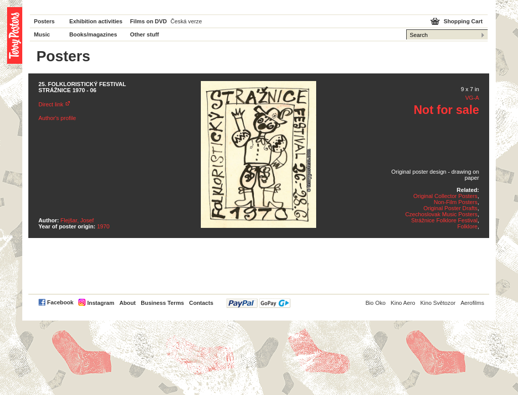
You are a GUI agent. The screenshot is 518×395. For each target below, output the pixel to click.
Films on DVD (148, 21)
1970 (103, 226)
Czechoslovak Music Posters (441, 214)
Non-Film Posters (455, 202)
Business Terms (162, 303)
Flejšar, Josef (77, 220)
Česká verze (186, 21)
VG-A (472, 98)
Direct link (50, 104)
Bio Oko (375, 303)
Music (42, 34)
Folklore (467, 226)
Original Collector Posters (445, 196)
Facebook (60, 302)
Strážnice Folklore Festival (444, 220)
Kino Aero (403, 303)
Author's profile (57, 118)
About (127, 303)
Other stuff (144, 34)
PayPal (258, 303)
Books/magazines (93, 34)
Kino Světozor (438, 303)
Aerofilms (472, 303)
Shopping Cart (463, 21)
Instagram (100, 303)
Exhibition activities (95, 21)
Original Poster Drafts (450, 208)
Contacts (201, 303)
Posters (44, 21)
